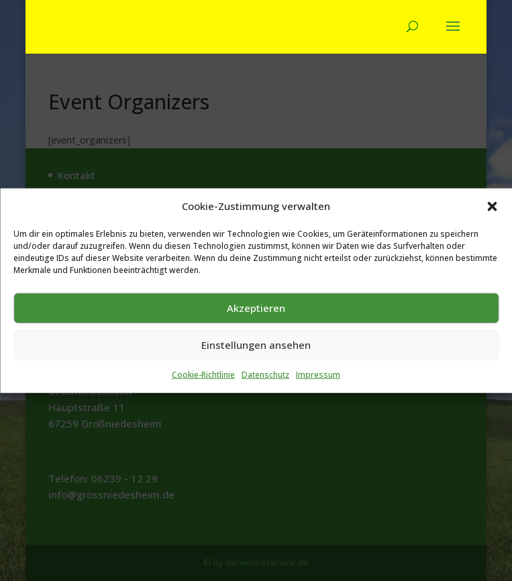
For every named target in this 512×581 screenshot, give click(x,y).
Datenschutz (265, 434)
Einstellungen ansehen (256, 404)
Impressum (318, 434)
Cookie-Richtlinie (203, 434)
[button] (492, 266)
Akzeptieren (256, 367)
